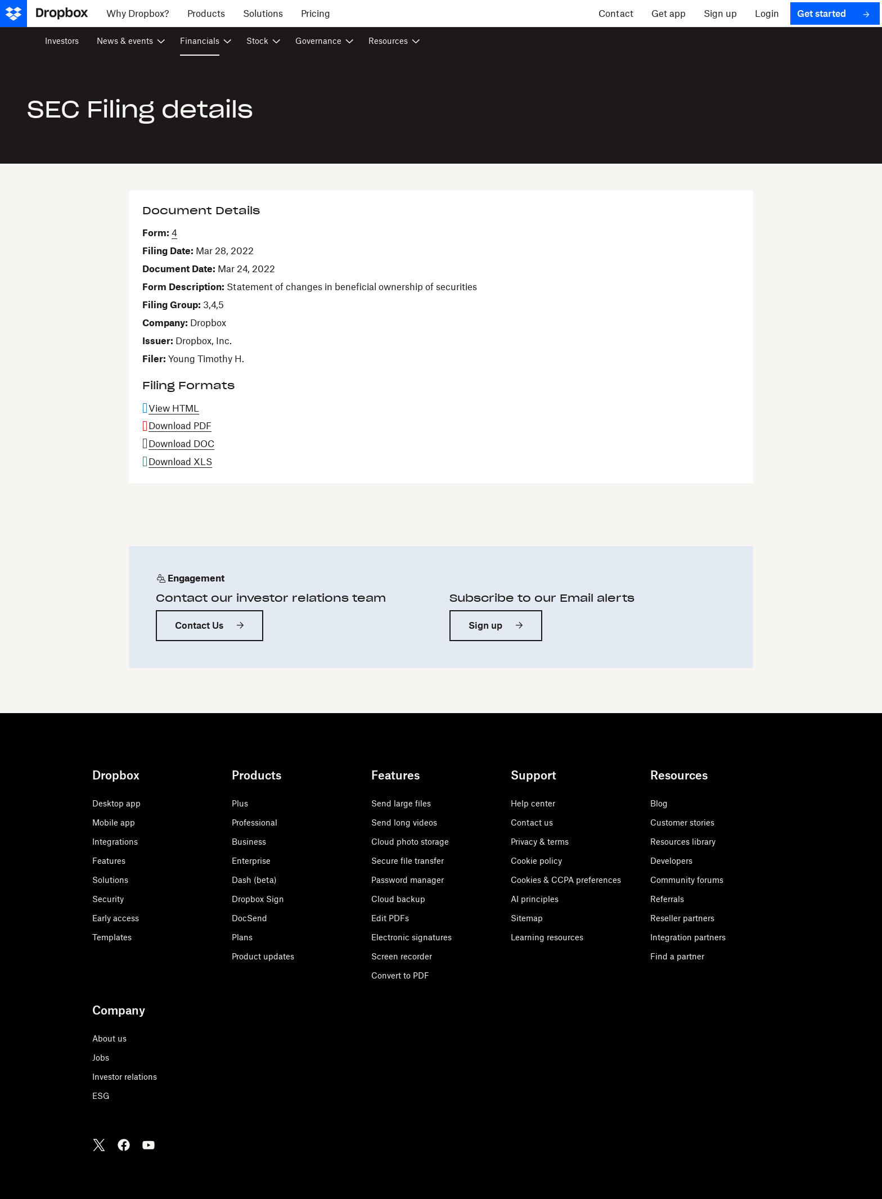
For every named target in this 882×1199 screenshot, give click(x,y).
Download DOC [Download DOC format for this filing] (181, 443)
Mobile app (113, 822)
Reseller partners (682, 918)
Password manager (407, 880)
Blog (659, 803)
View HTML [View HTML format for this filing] (173, 408)
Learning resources (547, 937)
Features (108, 861)
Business (249, 841)
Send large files (401, 803)
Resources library (683, 841)
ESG (101, 1096)
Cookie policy (536, 861)
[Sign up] (720, 13)
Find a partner (677, 956)
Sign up (485, 625)
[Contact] (616, 13)
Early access (115, 918)
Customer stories (682, 822)
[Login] (767, 13)
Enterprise (251, 861)
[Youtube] (149, 1145)
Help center (533, 803)
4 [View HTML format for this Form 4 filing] (174, 232)
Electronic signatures (411, 937)
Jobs (100, 1057)
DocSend (249, 918)
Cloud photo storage (410, 841)
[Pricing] (315, 13)
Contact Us (199, 625)
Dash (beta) (254, 880)
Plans (242, 937)
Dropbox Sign (258, 899)
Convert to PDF (400, 975)
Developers (671, 861)
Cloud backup (398, 899)
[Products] (206, 13)
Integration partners (688, 937)
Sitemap (527, 918)
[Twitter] (99, 1145)
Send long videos (404, 822)
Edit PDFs (390, 918)
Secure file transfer (407, 861)
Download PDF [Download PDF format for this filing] (180, 425)
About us (109, 1038)
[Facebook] (124, 1145)
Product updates (263, 956)
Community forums (686, 880)
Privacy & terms (540, 841)
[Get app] (668, 13)
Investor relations (124, 1076)
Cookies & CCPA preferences (566, 880)
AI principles (535, 899)
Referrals (667, 899)
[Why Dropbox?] (137, 13)
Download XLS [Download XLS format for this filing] (180, 461)
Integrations (115, 841)
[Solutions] (263, 13)
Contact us (532, 822)
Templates (112, 937)
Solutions (110, 880)
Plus (240, 803)
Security (108, 899)
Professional (254, 822)
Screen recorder (401, 956)
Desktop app (116, 803)
